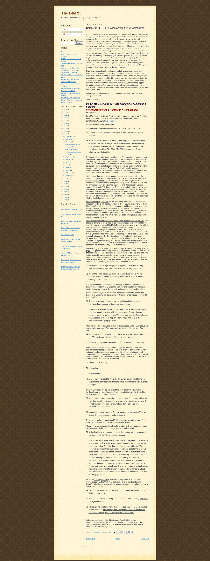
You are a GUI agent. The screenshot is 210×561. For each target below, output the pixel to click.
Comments (67, 34)
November (69, 139)
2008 (65, 192)
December (69, 136)
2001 (65, 197)
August (68, 159)
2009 (65, 189)
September (69, 157)
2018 (65, 123)
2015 (65, 131)
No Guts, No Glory (67, 235)
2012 (65, 181)
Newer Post (90, 539)
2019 (65, 120)
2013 (65, 178)
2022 (65, 115)
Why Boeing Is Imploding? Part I (72, 209)
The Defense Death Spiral (69, 70)
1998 (65, 200)
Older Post (145, 539)
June (67, 162)
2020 (65, 117)
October (68, 142)
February (69, 173)
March (68, 170)
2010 (65, 186)
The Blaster (71, 13)
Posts (65, 30)
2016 (65, 128)
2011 (65, 184)
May (67, 165)
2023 (65, 112)
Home (63, 52)
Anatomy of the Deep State (70, 68)
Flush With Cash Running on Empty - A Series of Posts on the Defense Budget (71, 100)
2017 (65, 126)
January (68, 175)
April (68, 167)
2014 (65, 134)
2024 (65, 109)
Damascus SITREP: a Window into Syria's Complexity (73, 152)
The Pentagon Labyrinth (69, 72)
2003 (65, 194)
